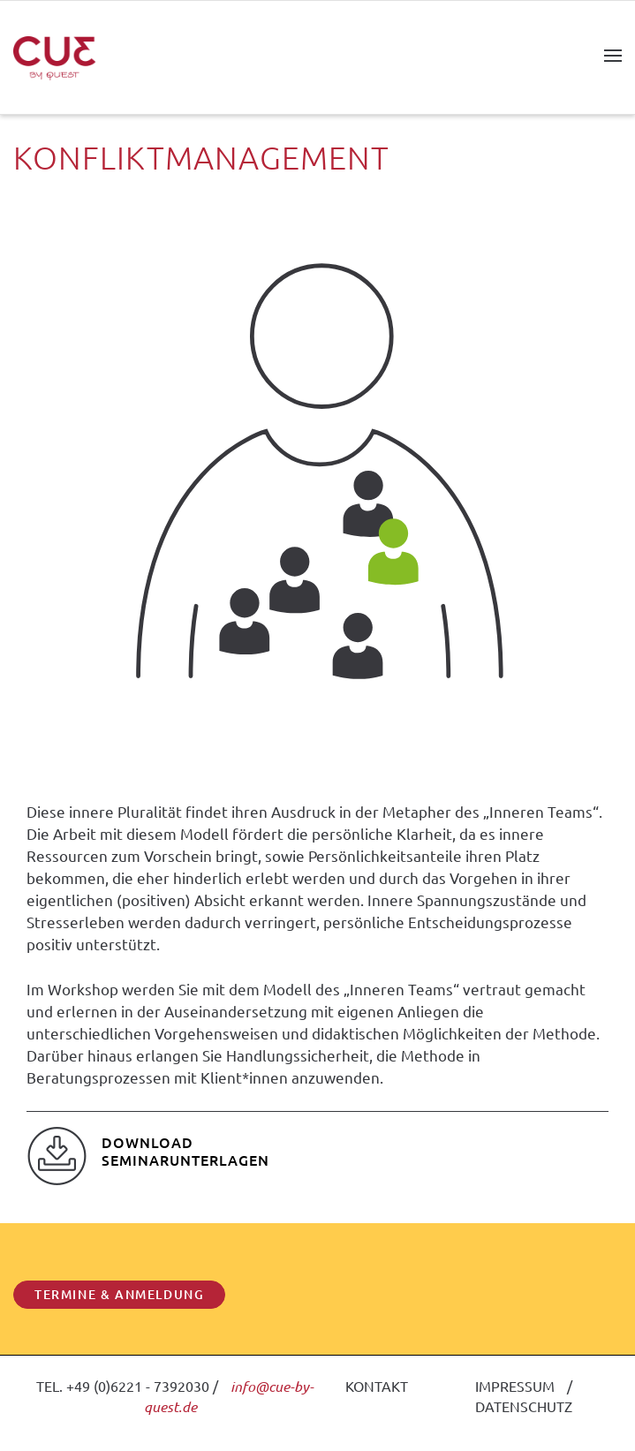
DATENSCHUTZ (523, 1406)
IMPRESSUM (515, 1385)
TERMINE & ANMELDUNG (119, 1294)
